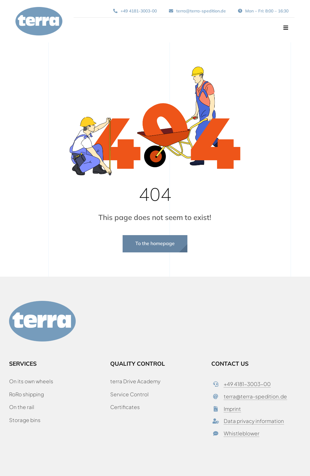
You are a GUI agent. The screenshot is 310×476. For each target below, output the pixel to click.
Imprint (232, 408)
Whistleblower (241, 433)
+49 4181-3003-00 (247, 384)
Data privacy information (254, 421)
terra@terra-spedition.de (255, 396)
